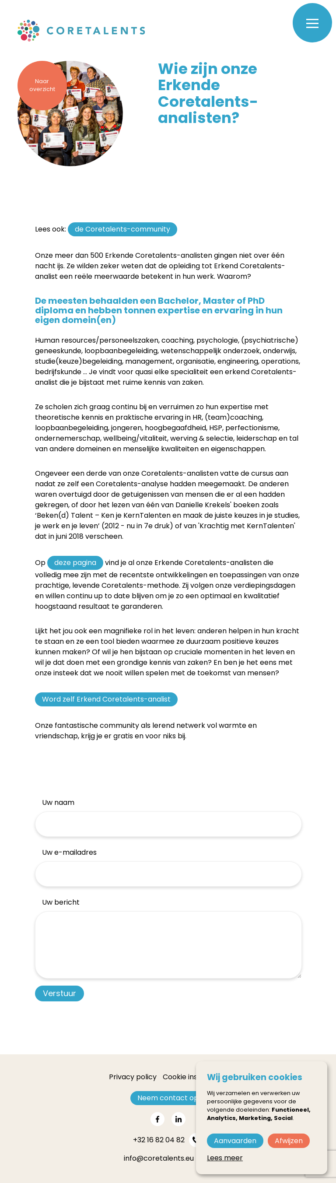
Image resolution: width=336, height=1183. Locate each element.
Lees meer (225, 1158)
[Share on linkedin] (179, 1119)
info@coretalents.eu (159, 1158)
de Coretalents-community (122, 229)
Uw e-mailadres (69, 852)
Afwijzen (289, 1141)
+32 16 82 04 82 (159, 1140)
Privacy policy (133, 1077)
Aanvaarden (235, 1141)
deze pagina (75, 563)
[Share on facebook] (157, 1119)
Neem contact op (168, 1098)
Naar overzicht (42, 85)
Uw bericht (61, 902)
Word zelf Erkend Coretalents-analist (106, 699)
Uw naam (58, 802)
